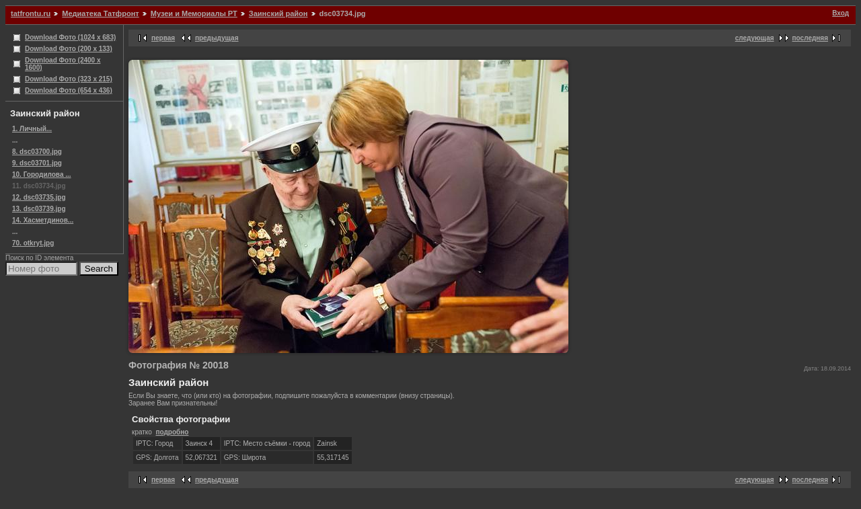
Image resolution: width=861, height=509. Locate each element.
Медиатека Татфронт (100, 13)
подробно (171, 432)
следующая (754, 38)
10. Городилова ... (41, 174)
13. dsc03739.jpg (39, 208)
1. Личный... (32, 128)
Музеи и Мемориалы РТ (194, 13)
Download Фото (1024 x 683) (70, 37)
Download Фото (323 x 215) (68, 79)
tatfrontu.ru (30, 13)
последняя (810, 38)
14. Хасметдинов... (42, 220)
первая (163, 38)
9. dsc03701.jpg (37, 163)
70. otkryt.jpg (33, 243)
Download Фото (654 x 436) (68, 90)
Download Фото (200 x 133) (68, 48)
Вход (840, 13)
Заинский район (278, 13)
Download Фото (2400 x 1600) (63, 63)
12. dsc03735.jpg (39, 197)
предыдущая (217, 38)
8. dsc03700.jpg (37, 151)
